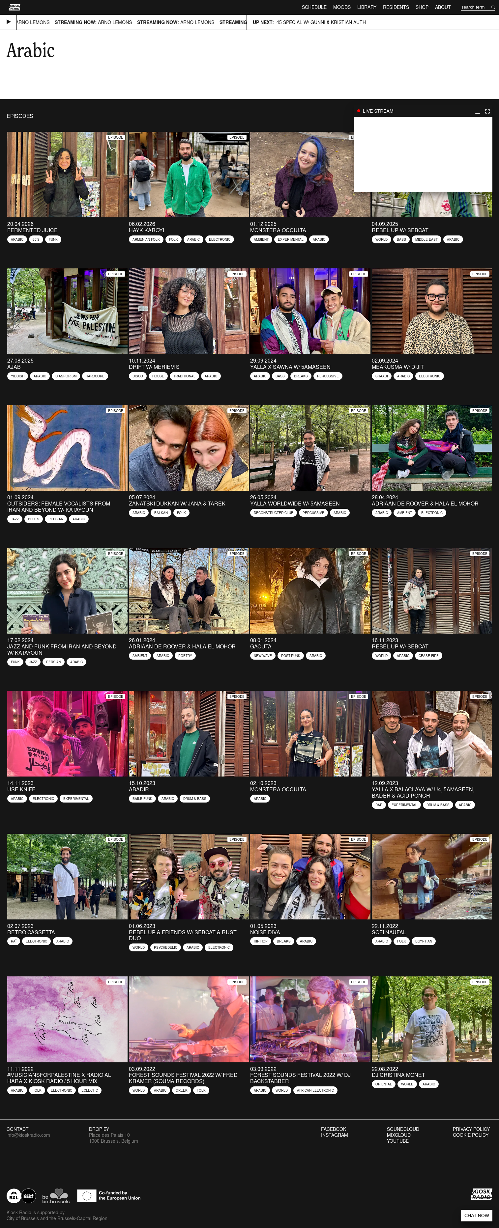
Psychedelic (165, 947)
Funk (53, 239)
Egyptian (423, 941)
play (423, 154)
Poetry (185, 655)
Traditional (184, 376)
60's (36, 239)
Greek (182, 1090)
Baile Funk (142, 798)
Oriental (383, 1084)
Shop (422, 7)
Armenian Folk (146, 239)
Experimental (291, 239)
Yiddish (17, 376)
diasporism (65, 376)
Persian (55, 519)
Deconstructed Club (273, 512)
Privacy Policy (471, 1129)
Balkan (161, 512)
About (443, 7)
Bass (401, 239)
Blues (33, 519)
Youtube (398, 1141)
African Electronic (315, 1090)
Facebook (333, 1129)
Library (366, 7)
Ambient (261, 239)
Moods (342, 7)
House (158, 376)
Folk (173, 239)
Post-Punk (290, 655)
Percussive (328, 376)
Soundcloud (403, 1129)
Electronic (219, 239)
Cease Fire (429, 655)
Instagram (334, 1135)
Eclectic (89, 1090)
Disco (137, 376)
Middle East (426, 239)
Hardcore (95, 376)
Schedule (314, 7)
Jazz (15, 519)
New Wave (263, 655)
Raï (13, 941)
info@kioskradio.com (28, 1135)
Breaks (301, 376)
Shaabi (381, 376)
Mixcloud (399, 1135)
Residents (396, 7)
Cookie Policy (470, 1135)
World (381, 239)
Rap (378, 805)
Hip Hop (261, 941)
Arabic (17, 239)
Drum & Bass (194, 798)
